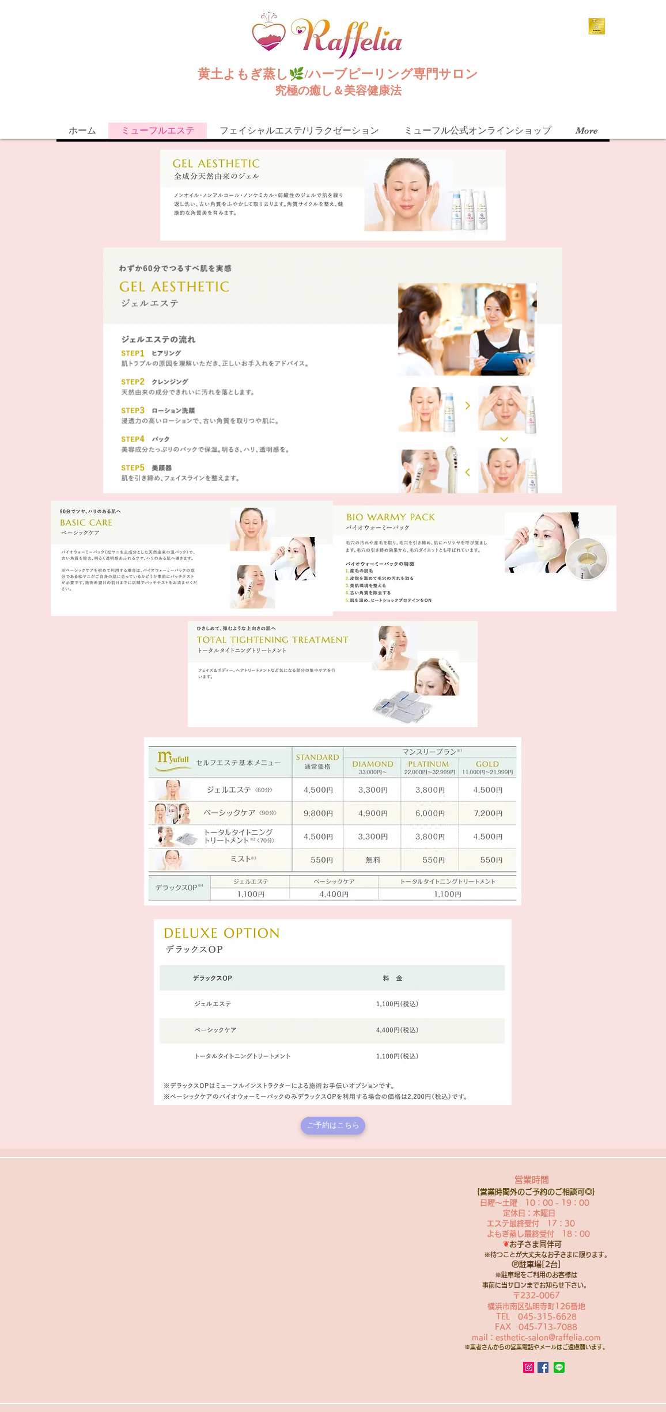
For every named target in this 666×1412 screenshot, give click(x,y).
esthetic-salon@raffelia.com (548, 1337)
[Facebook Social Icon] (543, 1367)
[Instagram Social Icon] (528, 1367)
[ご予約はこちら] (333, 1126)
